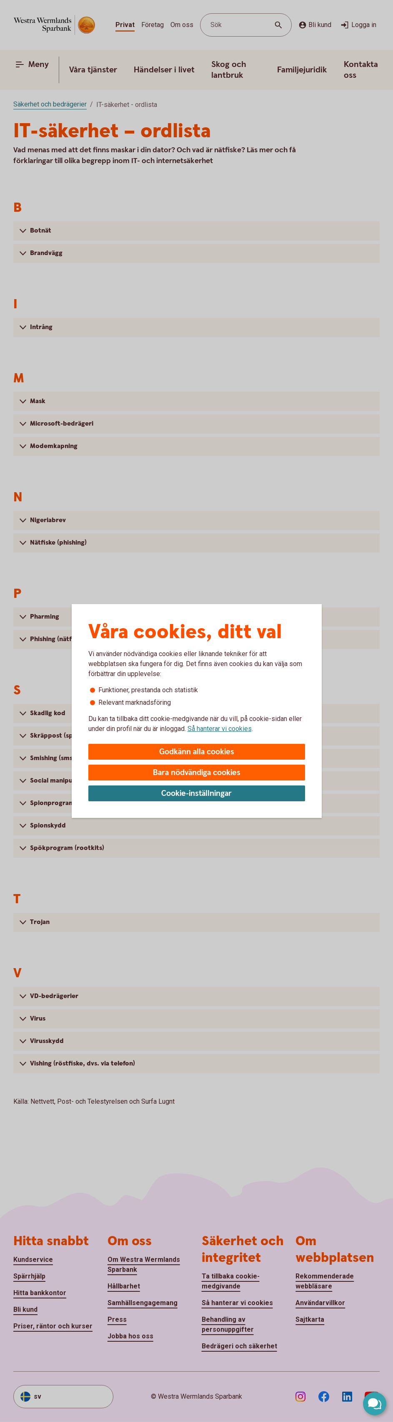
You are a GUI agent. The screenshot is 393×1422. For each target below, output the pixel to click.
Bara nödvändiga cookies (196, 773)
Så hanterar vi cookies (220, 729)
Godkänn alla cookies (196, 752)
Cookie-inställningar (196, 793)
